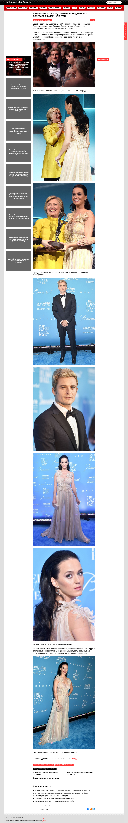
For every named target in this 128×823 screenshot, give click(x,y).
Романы (43, 7)
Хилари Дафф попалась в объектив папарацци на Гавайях (54, 801)
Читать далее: (41, 759)
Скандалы (33, 7)
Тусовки (66, 7)
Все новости (11, 7)
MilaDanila (37, 765)
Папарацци (23, 7)
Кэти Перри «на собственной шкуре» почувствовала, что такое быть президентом (62, 790)
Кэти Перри (49, 806)
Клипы (110, 7)
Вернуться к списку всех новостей (44, 769)
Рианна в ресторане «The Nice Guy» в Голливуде (51, 796)
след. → (76, 759)
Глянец (82, 7)
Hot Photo (101, 7)
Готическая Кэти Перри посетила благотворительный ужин (54, 798)
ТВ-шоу (118, 7)
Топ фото (91, 7)
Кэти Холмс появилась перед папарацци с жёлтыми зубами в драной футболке (61, 793)
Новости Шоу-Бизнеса (18, 2)
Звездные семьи (54, 7)
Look (74, 7)
